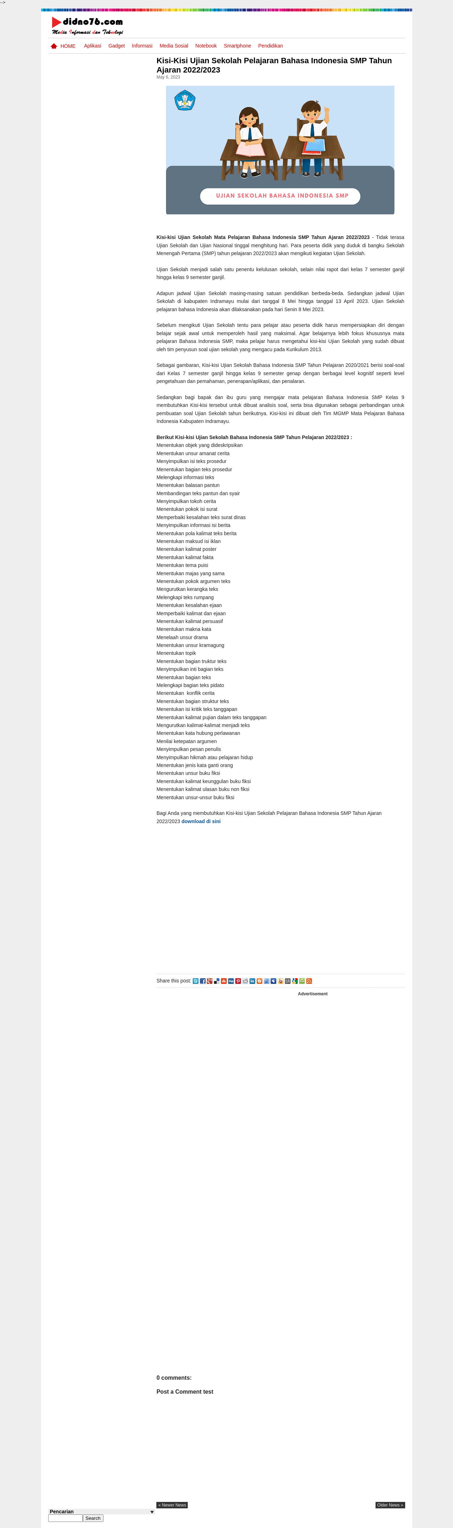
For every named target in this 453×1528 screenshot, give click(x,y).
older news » (390, 1505)
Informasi (142, 46)
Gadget (117, 46)
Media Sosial (174, 46)
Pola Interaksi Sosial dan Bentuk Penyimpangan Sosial (113, 510)
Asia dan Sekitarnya (106, 394)
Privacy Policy (361, 1521)
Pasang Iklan (296, 1521)
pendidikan (270, 46)
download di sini (207, 821)
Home (68, 46)
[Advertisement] (283, 897)
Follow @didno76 (67, 543)
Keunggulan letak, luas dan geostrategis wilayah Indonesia (114, 483)
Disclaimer (392, 1521)
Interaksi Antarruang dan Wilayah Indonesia (113, 370)
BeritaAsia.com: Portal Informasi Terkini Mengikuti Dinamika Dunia (115, 429)
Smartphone (237, 46)
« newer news (178, 1505)
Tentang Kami (329, 1521)
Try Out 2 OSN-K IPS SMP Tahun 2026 (115, 452)
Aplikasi (92, 46)
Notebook (206, 46)
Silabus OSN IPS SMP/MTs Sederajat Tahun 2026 (115, 313)
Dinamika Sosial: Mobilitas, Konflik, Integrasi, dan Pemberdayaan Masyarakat (115, 343)
